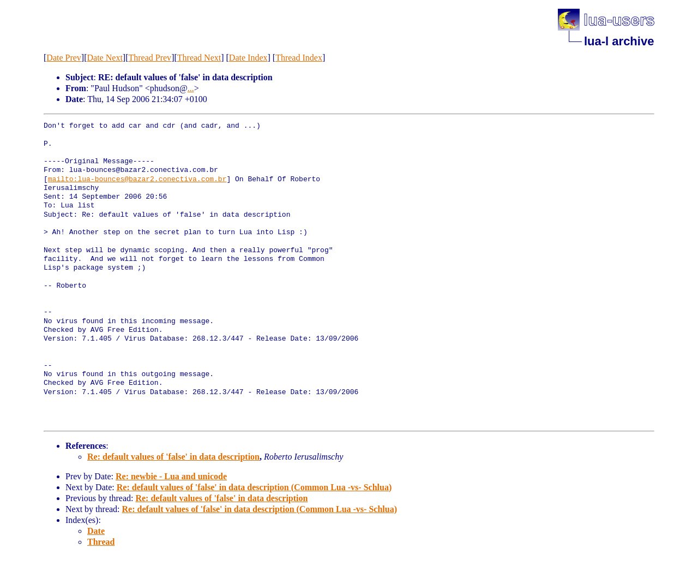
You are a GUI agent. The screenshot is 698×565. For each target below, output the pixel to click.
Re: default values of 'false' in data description (173, 456)
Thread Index (298, 57)
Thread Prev (149, 57)
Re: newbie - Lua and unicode (171, 476)
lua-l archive (619, 41)
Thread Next (199, 57)
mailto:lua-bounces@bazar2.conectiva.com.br (137, 180)
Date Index (248, 57)
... (191, 88)
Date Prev (63, 57)
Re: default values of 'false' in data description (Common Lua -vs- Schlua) (254, 487)
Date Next (105, 57)
